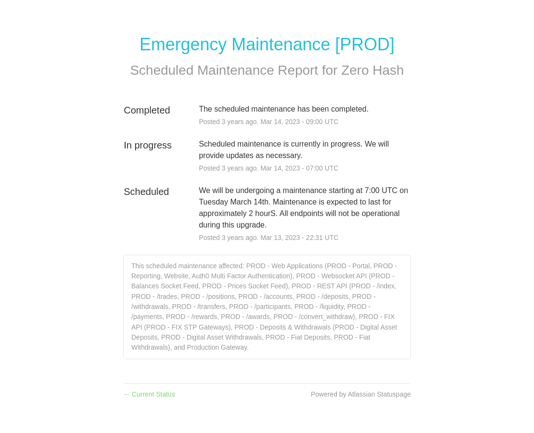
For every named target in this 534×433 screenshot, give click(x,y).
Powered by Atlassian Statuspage (361, 394)
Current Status (149, 394)
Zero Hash (372, 70)
